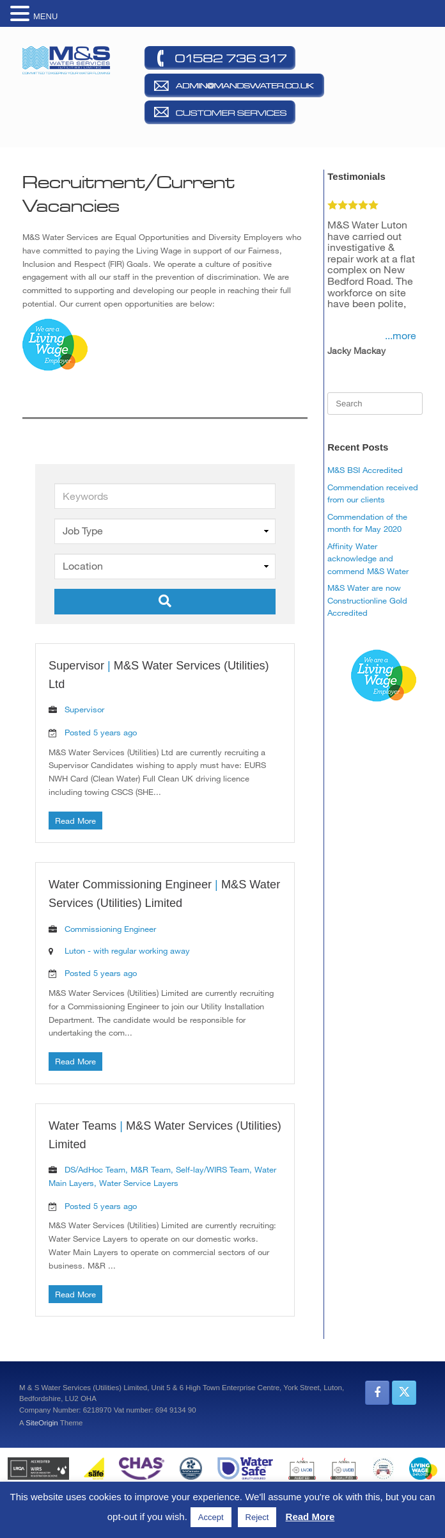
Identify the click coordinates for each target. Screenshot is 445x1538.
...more (400, 335)
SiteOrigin (42, 1423)
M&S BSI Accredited (365, 470)
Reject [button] (257, 1517)
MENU (45, 16)
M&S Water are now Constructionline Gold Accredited (367, 600)
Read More (75, 820)
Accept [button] (211, 1517)
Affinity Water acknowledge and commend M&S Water (368, 558)
